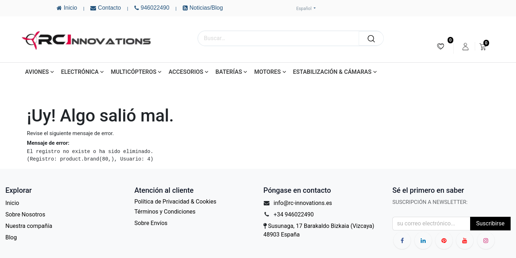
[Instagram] (485, 240)
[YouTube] (444, 240)
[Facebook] (402, 240)
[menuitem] (440, 46)
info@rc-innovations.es (303, 203)
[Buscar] (371, 38)
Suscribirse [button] (490, 223)
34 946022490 (295, 214)
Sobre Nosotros (25, 214)
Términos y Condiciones (165, 211)
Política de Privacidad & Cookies (175, 201)
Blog (11, 237)
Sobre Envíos (150, 223)
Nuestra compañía (28, 226)
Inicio (12, 203)
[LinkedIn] (423, 240)
